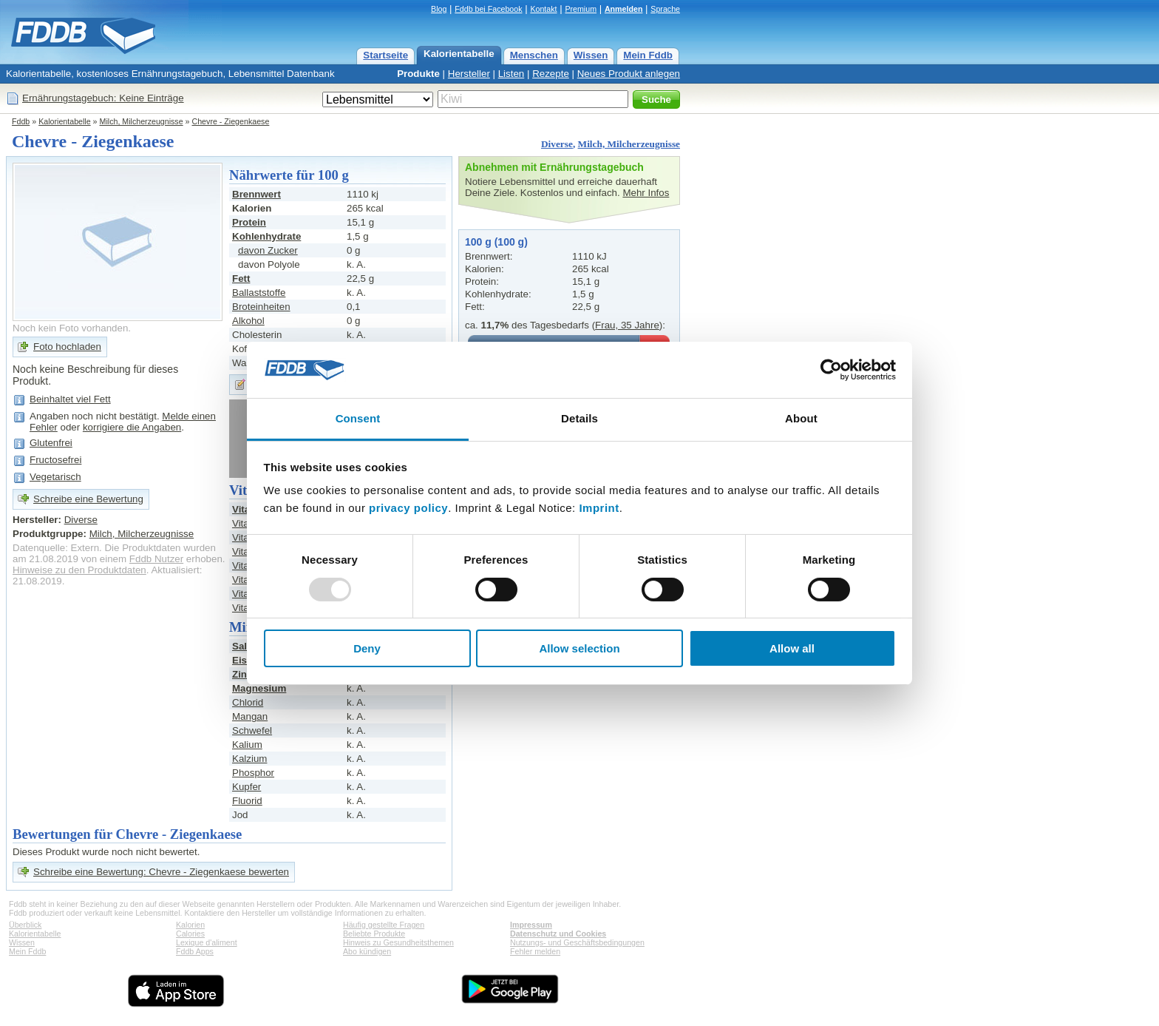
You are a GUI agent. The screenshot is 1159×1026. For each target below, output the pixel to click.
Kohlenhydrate (266, 236)
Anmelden (624, 8)
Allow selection (579, 648)
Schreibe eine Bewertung (88, 498)
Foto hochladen (67, 346)
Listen (511, 73)
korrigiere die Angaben (132, 427)
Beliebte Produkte (374, 933)
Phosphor (253, 772)
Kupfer (246, 786)
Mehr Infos (645, 192)
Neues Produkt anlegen (628, 73)
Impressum (531, 924)
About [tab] (801, 418)
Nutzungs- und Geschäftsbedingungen (577, 942)
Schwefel (252, 730)
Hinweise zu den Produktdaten (79, 570)
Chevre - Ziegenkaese (231, 121)
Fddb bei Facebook (488, 8)
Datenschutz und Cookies (558, 933)
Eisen (245, 660)
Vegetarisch (55, 476)
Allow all (792, 648)
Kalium (247, 744)
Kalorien (190, 924)
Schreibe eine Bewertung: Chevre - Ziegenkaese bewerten (161, 871)
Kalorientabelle (459, 53)
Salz (242, 646)
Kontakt (543, 8)
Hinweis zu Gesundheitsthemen (398, 942)
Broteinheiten (261, 306)
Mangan (250, 716)
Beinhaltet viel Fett (70, 399)
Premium (581, 8)
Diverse (557, 143)
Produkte (418, 73)
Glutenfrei (51, 442)
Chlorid (247, 702)
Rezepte (550, 73)
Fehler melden (535, 951)
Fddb (21, 121)
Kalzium (249, 758)
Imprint (599, 508)
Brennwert (256, 194)
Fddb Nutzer (156, 558)
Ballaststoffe (258, 292)
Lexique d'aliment (206, 942)
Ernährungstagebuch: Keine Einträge (103, 98)
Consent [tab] (358, 418)
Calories (190, 933)
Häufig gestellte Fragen (383, 924)
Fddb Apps (195, 951)
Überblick (25, 924)
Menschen (534, 55)
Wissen (591, 55)
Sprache (665, 8)
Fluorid (247, 800)
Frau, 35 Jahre (627, 325)
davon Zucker (268, 250)
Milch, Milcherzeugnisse (141, 121)
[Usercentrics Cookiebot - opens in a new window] (831, 370)
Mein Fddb (648, 55)
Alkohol (248, 320)
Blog (438, 8)
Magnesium (259, 688)
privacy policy (408, 508)
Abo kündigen (367, 951)
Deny (367, 648)
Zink (242, 674)
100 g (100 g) (496, 242)
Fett (241, 278)
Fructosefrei (55, 459)
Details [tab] (579, 418)
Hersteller (469, 73)
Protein (249, 222)
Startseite (385, 55)
